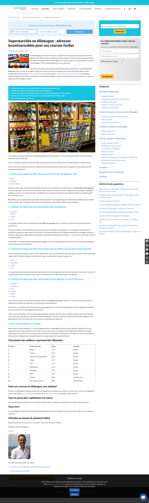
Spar (12, 219)
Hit (12, 268)
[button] (143, 497)
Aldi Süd (14, 284)
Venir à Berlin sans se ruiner (20, 471)
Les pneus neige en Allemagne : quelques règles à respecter (120, 205)
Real (12, 260)
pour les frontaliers (28, 393)
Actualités (103, 167)
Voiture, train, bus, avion (109, 108)
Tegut (13, 265)
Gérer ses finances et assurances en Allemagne (118, 112)
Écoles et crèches (107, 154)
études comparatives (51, 393)
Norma (13, 291)
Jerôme (11, 431)
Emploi (98, 8)
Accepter (74, 490)
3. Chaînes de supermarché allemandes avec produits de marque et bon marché (40, 93)
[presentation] (116, 68)
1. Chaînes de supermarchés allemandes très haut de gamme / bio (34, 88)
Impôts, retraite (106, 119)
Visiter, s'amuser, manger (110, 143)
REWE (13, 214)
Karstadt (14, 211)
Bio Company (15, 184)
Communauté (85, 8)
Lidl (12, 289)
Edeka (13, 216)
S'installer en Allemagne (109, 92)
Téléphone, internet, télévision (111, 105)
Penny (13, 296)
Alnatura (14, 181)
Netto (13, 294)
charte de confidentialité (56, 484)
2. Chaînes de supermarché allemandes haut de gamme (30, 91)
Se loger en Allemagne (109, 102)
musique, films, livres (108, 163)
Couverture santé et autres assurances (114, 116)
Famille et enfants (107, 152)
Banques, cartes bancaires (110, 122)
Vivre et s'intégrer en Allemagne (31, 17)
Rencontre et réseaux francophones (113, 160)
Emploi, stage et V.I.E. (108, 131)
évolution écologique (34, 74)
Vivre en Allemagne (14, 17)
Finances (72, 8)
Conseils (45, 8)
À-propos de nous (112, 8)
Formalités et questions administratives (115, 99)
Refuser (74, 494)
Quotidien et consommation (51, 17)
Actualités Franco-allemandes (111, 172)
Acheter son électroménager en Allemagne (114, 216)
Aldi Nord (14, 286)
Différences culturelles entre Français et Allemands (119, 157)
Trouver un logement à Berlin (109, 201)
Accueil (34, 8)
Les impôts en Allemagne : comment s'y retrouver (116, 208)
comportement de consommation (68, 74)
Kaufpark (14, 263)
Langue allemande (107, 96)
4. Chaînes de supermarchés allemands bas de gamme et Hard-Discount (37, 96)
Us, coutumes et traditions (110, 149)
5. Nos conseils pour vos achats (21, 98)
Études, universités (108, 134)
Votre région (58, 8)
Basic (13, 179)
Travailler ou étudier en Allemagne (113, 127)
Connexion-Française (20, 9)
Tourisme (103, 176)
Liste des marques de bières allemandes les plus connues (30, 467)
